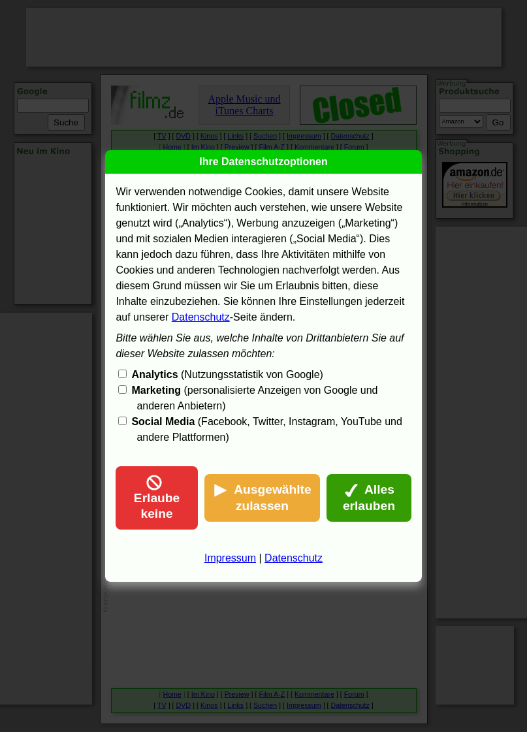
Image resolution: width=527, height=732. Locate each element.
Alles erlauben (369, 498)
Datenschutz (201, 317)
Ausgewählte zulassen (262, 498)
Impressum (230, 558)
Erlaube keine (157, 497)
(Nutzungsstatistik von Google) (227, 374)
